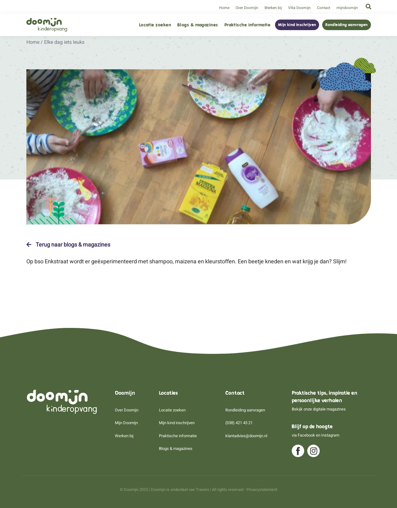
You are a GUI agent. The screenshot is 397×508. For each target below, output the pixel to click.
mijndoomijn (347, 8)
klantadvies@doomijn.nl (246, 435)
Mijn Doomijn (126, 422)
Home (224, 8)
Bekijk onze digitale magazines (319, 409)
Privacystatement (261, 489)
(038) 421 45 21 (239, 422)
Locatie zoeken (155, 25)
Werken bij (273, 8)
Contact (323, 8)
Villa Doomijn (299, 8)
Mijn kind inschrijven (297, 24)
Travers (202, 489)
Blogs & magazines (197, 25)
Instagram (330, 435)
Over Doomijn (247, 8)
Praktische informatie (247, 25)
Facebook (306, 435)
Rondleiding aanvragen (346, 24)
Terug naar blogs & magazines (68, 245)
